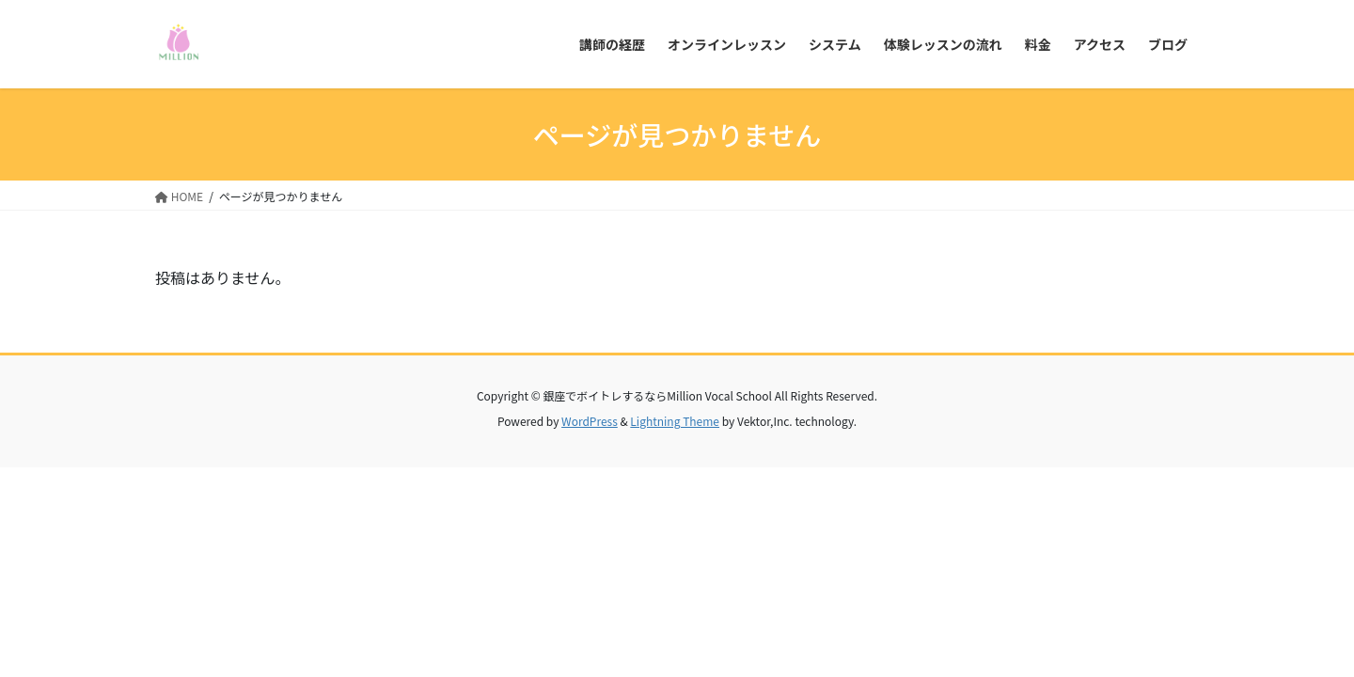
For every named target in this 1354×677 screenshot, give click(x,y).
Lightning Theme (674, 421)
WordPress (589, 421)
